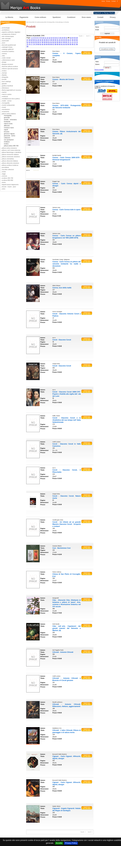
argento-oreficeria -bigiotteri (11, 32)
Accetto (59, 843)
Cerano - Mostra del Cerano (63, 79)
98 (77, 44)
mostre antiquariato (8, 105)
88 (55, 44)
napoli (6, 129)
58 (42, 42)
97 (75, 44)
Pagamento (24, 17)
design (4, 62)
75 (27, 44)
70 (68, 42)
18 (60, 38)
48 (72, 40)
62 (51, 42)
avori (3, 43)
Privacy (108, 1)
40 (55, 40)
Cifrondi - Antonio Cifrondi (62, 652)
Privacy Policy (71, 843)
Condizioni (71, 17)
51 (27, 42)
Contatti (100, 17)
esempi (4, 73)
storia (4, 182)
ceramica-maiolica (8, 51)
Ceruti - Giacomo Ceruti (61, 340)
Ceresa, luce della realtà (61, 288)
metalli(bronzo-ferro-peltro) (11, 98)
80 (38, 44)
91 (62, 44)
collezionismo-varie (8, 60)
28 (29, 40)
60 (47, 42)
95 (70, 44)
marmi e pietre (7, 94)
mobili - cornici (7, 101)
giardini (4, 83)
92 (64, 44)
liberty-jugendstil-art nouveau (11, 90)
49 (75, 40)
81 (40, 44)
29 (32, 40)
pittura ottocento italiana (10, 161)
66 (59, 42)
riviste (4, 171)
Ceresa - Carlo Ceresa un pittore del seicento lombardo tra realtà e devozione (66, 264)
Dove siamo (86, 17)
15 (54, 38)
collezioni (7, 137)
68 (64, 42)
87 (53, 44)
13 (49, 38)
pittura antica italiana (9, 113)
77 (32, 44)
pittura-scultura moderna (10, 165)
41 (57, 40)
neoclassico (6, 109)
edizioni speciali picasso (10, 68)
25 (75, 38)
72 (72, 42)
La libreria (9, 17)
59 (44, 42)
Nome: (97, 27)
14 (51, 38)
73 (75, 42)
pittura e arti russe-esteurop (11, 150)
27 (27, 40)
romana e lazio (9, 127)
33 (40, 40)
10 (43, 38)
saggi (4, 174)
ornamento (5, 111)
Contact (113, 1)
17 (58, 38)
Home (103, 1)
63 (53, 42)
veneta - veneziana (10, 119)
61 (49, 42)
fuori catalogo (6, 81)
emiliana (7, 142)
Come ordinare (40, 17)
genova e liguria (9, 133)
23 (70, 38)
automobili (5, 40)
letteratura (5, 88)
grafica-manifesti (7, 86)
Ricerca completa (99, 69)
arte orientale (6, 38)
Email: (97, 29)
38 (51, 40)
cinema (4, 53)
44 (64, 40)
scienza (4, 176)
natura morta (8, 123)
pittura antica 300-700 (11, 146)
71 (70, 42)
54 (34, 42)
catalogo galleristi (7, 49)
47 (70, 40)
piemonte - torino (9, 135)
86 (51, 44)
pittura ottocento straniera (10, 163)
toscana (6, 131)
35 (44, 40)
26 (77, 38)
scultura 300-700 (7, 178)
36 (47, 40)
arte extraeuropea (8, 36)
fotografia (5, 77)
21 (66, 38)
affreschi (7, 125)
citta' (3, 55)
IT (117, 1)
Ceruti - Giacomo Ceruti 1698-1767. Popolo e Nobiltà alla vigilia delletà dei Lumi (66, 394)
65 (57, 42)
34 (42, 40)
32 (38, 40)
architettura (5, 30)
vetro (3, 189)
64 (55, 42)
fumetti (4, 79)
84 (47, 44)
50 (77, 40)
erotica (4, 71)
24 (73, 38)
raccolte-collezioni (8, 169)
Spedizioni (57, 17)
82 (42, 44)
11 (45, 38)
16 (56, 38)
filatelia (4, 75)
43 (62, 40)
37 (49, 40)
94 (68, 44)
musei (4, 107)
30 (34, 40)
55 (36, 42)
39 (53, 40)
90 (59, 44)
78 (34, 44)
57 (40, 42)
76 (29, 44)
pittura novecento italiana (10, 154)
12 (47, 38)
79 (36, 44)
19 (62, 38)
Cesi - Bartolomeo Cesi (61, 548)
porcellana (5, 167)
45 (66, 40)
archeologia (6, 28)
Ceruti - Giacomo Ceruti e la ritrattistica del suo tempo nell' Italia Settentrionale (66, 420)
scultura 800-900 (7, 180)
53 (32, 42)
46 (68, 40)
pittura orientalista (8, 159)
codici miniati (6, 58)
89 (57, 44)
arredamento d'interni (9, 34)
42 (59, 40)
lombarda (7, 121)
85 (49, 44)
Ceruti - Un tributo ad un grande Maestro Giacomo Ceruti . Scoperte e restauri (66, 524)
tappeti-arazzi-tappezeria (10, 184)
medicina (5, 96)
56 (38, 42)
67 (62, 42)
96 (72, 44)
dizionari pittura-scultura (10, 66)
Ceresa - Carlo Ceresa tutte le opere (66, 210)
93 (66, 44)
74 (77, 42)
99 (27, 46)
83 (44, 44)
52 (29, 42)
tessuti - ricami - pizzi (9, 186)
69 (66, 42)
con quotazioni (9, 140)
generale (7, 117)
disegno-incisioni (7, 64)
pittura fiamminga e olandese (11, 152)
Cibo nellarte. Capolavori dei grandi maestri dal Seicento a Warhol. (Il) (66, 628)
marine (4, 92)
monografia (5, 103)
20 (64, 38)
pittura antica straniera (9, 148)
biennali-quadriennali (9, 45)
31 (36, 40)
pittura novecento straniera (11, 156)
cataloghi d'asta (7, 47)
